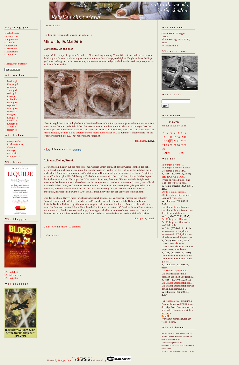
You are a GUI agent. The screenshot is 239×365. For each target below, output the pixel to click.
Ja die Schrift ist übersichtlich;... (178, 255)
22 (181, 140)
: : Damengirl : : (12, 84)
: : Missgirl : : (11, 111)
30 (185, 145)
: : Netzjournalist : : (14, 141)
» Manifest (9, 42)
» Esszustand (11, 51)
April (167, 152)
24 (164, 145)
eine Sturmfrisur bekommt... (176, 207)
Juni (181, 152)
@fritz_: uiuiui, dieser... (174, 191)
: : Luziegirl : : (11, 96)
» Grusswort (10, 45)
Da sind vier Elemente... (174, 243)
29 (181, 145)
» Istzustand (10, 48)
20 (175, 140)
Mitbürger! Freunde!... (173, 164)
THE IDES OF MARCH (174, 176)
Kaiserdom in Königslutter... (176, 231)
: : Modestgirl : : (12, 81)
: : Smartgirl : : (11, 90)
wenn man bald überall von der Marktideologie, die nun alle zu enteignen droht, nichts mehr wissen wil (99, 131)
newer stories (53, 25)
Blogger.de (63, 360)
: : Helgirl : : (10, 129)
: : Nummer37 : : (12, 156)
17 (164, 140)
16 (185, 137)
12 (171, 137)
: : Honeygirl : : (12, 87)
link (48, 148)
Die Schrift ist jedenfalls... (175, 270)
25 (167, 145)
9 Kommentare (59, 226)
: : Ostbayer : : (11, 150)
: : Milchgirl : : (11, 108)
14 (178, 137)
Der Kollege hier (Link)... (175, 219)
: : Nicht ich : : (11, 153)
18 (167, 140)
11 (167, 137)
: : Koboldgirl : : (12, 99)
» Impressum (11, 39)
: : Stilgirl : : (10, 120)
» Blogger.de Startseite (15, 63)
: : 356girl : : (10, 126)
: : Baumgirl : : (11, 102)
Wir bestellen (11, 271)
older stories (52, 235)
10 (164, 137)
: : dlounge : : (11, 147)
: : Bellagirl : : (11, 93)
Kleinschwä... (172, 300)
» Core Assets (11, 36)
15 (181, 137)
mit (176, 45)
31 (164, 148)
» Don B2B (10, 54)
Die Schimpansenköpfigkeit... (177, 282)
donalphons (140, 140)
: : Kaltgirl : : (11, 117)
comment (76, 148)
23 (185, 140)
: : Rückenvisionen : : (15, 144)
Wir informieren (12, 275)
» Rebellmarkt (11, 33)
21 (178, 140)
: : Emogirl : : (11, 123)
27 (175, 145)
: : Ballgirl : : (11, 114)
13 (175, 137)
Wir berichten (11, 277)
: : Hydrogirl (10, 105)
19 (171, 140)
